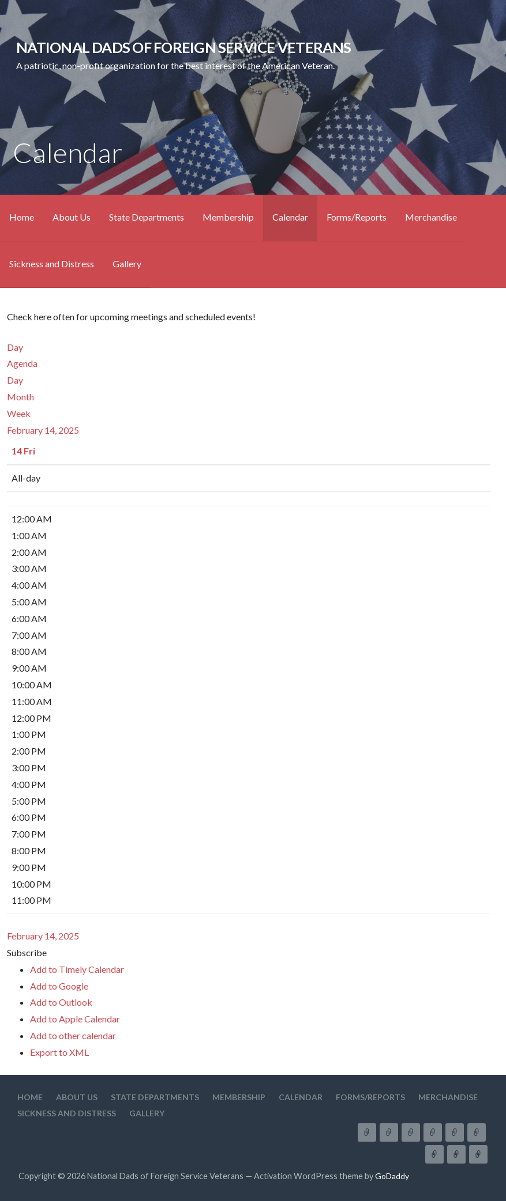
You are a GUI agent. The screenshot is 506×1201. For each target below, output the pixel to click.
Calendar (290, 216)
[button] (27, 952)
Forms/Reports (357, 216)
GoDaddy (392, 1176)
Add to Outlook (61, 1002)
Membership (228, 216)
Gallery (127, 263)
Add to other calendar (73, 1035)
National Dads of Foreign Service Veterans (183, 47)
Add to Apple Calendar (75, 1018)
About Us (72, 216)
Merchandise (431, 216)
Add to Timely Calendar (77, 969)
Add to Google (59, 985)
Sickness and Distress (51, 263)
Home (21, 216)
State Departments (146, 216)
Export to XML (59, 1052)
